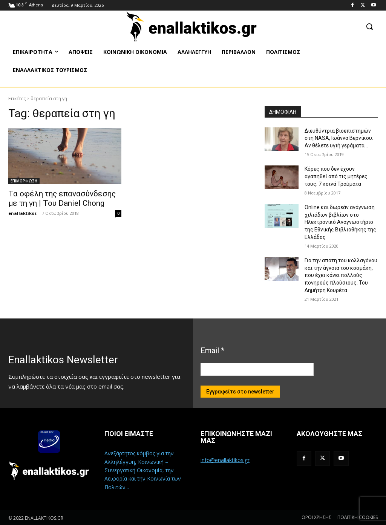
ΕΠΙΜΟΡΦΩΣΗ (24, 181)
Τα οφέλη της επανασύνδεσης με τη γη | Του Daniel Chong (62, 198)
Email (212, 350)
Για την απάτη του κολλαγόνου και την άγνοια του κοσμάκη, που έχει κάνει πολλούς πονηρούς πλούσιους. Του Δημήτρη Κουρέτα (341, 275)
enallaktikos (22, 213)
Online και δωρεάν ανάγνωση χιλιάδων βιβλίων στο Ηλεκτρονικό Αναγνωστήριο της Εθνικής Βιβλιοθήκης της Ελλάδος (340, 222)
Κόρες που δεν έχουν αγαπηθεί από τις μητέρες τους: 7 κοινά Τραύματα (336, 176)
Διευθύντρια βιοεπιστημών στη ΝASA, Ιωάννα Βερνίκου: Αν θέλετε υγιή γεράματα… (339, 138)
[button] (369, 26)
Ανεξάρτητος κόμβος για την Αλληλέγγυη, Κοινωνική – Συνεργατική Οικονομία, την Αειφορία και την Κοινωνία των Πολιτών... (142, 470)
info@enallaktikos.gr (225, 460)
